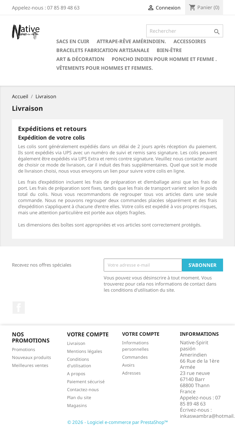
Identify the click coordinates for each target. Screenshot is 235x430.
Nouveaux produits (31, 357)
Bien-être (169, 50)
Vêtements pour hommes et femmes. (104, 68)
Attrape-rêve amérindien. (131, 41)
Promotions (23, 349)
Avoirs (128, 365)
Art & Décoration (80, 59)
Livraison (76, 343)
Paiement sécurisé (86, 381)
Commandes (135, 357)
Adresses (131, 373)
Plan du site (79, 397)
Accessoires (189, 41)
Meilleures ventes (30, 365)
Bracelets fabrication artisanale (102, 50)
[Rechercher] (184, 30)
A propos (76, 373)
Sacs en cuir (72, 41)
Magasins (77, 405)
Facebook (19, 307)
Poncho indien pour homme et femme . (164, 59)
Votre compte (140, 334)
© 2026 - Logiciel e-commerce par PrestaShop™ (117, 422)
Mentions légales (84, 351)
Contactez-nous (83, 389)
